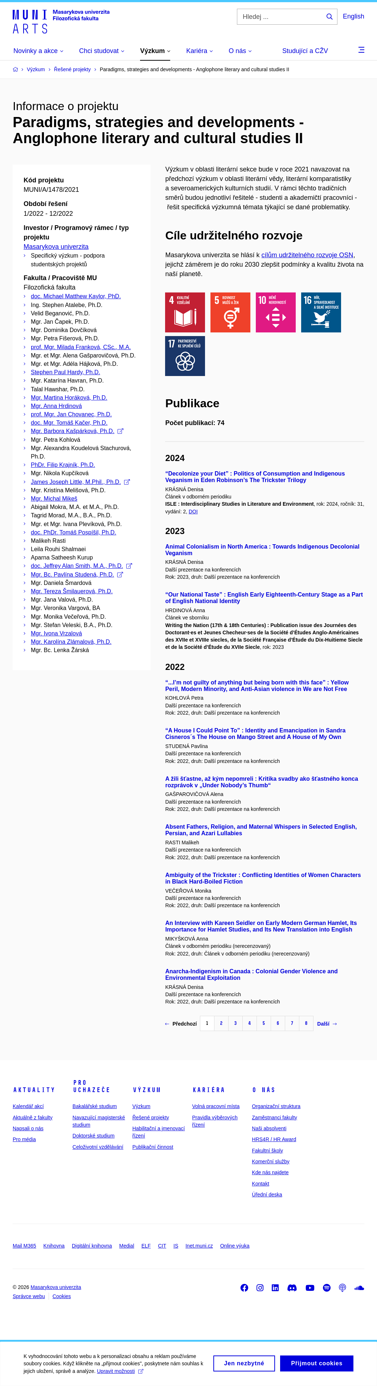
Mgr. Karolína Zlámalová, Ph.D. (71, 642)
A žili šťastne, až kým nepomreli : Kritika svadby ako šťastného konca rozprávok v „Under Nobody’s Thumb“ (261, 782)
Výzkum (146, 1090)
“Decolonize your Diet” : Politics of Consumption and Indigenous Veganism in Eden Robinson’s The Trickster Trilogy (255, 476)
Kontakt (260, 1184)
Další (326, 1024)
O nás (263, 1090)
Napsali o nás (28, 1128)
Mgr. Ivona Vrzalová (56, 633)
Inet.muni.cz (199, 1246)
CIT (162, 1246)
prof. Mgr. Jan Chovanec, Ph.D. (71, 414)
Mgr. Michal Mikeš (54, 499)
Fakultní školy (267, 1150)
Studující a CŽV (305, 50)
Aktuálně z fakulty (33, 1117)
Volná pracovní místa (215, 1106)
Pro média (24, 1139)
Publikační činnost (152, 1147)
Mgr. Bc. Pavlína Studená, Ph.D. (77, 574)
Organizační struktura (276, 1106)
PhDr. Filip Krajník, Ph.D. (63, 465)
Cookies (62, 1296)
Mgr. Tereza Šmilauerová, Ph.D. (72, 591)
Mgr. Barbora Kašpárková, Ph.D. (77, 431)
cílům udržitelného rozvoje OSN (307, 255)
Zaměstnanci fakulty (274, 1117)
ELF (146, 1246)
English (353, 16)
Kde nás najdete (270, 1172)
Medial (126, 1246)
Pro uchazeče (91, 1086)
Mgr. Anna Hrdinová (56, 406)
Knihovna (54, 1246)
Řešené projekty (150, 1117)
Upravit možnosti (126, 1375)
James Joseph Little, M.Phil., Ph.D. (80, 482)
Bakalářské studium (95, 1106)
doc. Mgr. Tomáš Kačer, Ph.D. (69, 423)
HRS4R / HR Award (274, 1139)
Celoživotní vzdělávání (98, 1147)
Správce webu (29, 1296)
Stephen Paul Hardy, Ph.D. (65, 372)
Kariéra (208, 1090)
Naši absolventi (269, 1128)
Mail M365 (24, 1246)
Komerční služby (270, 1161)
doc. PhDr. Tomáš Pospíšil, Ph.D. (73, 532)
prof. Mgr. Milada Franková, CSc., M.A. (81, 347)
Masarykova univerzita (56, 246)
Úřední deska (267, 1194)
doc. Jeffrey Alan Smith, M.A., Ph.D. (81, 566)
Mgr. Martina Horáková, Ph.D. (69, 398)
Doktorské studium (94, 1136)
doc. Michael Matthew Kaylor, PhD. (76, 296)
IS (175, 1246)
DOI (193, 511)
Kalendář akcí (28, 1106)
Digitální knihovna (92, 1246)
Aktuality (34, 1090)
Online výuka (235, 1246)
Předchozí (181, 1024)
